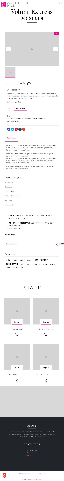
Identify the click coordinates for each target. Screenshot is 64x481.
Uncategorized (10, 204)
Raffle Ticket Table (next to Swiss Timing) (30, 214)
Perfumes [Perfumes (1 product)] (52, 263)
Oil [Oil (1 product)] (39, 263)
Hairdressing (9, 191)
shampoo (16, 121)
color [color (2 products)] (8, 259)
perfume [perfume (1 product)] (45, 263)
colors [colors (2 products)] (15, 259)
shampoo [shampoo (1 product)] (23, 266)
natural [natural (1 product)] (35, 263)
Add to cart (20, 108)
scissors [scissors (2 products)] (15, 266)
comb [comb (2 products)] (22, 259)
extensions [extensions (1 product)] (30, 259)
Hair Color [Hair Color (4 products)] (41, 258)
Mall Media (39, 478)
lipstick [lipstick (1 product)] (22, 263)
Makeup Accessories (39, 118)
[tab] (11, 138)
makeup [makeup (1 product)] (29, 263)
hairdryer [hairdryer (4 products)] (12, 262)
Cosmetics (27, 118)
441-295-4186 (34, 454)
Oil (12, 121)
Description (11, 138)
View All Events (10, 233)
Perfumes (8, 200)
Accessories (19, 118)
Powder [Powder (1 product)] (8, 266)
